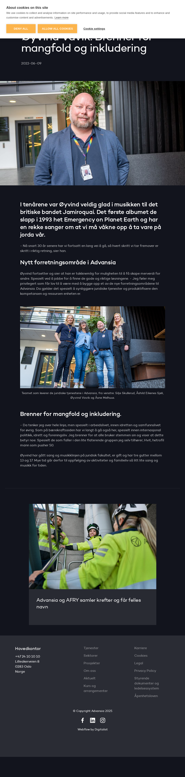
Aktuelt (90, 678)
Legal (138, 663)
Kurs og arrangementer (96, 688)
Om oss (90, 671)
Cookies (140, 656)
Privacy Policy (145, 671)
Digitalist (101, 729)
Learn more (61, 17)
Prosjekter (92, 663)
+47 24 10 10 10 (27, 656)
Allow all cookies (57, 28)
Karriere (140, 648)
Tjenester (91, 648)
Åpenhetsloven (146, 696)
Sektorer (91, 656)
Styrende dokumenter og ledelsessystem (146, 683)
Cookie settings (94, 28)
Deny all (21, 28)
